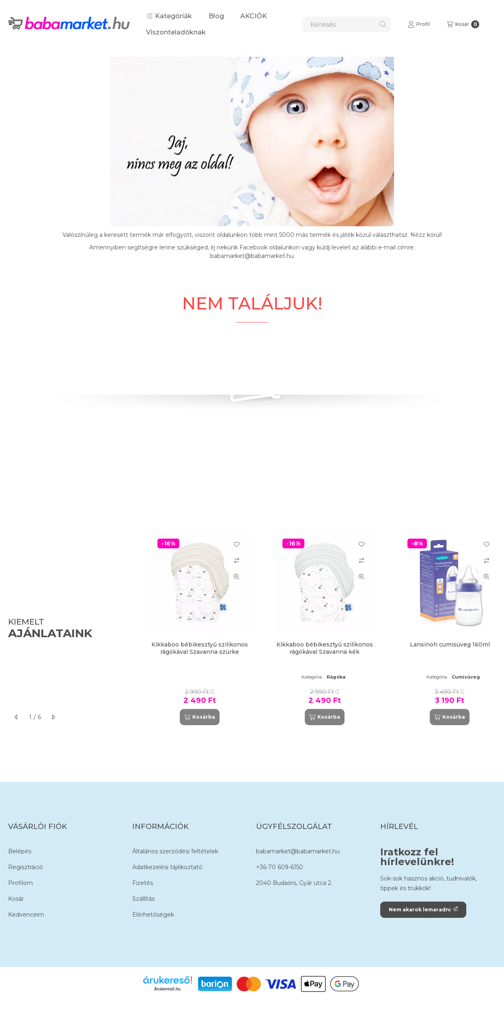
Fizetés (142, 883)
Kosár (16, 898)
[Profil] (418, 24)
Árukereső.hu (167, 988)
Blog (216, 16)
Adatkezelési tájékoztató (167, 867)
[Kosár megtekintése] (463, 24)
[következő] (53, 717)
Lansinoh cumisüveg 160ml (450, 644)
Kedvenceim (26, 914)
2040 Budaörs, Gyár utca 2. (294, 883)
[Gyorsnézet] (236, 577)
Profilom (20, 883)
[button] (169, 16)
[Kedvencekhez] (236, 544)
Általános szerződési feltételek (175, 851)
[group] (318, 629)
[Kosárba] (200, 717)
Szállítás (143, 898)
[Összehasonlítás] (236, 560)
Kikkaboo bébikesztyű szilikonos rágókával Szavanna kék (324, 648)
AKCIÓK (253, 16)
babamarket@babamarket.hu (298, 851)
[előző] (16, 717)
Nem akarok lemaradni (423, 909)
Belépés (19, 851)
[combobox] (346, 24)
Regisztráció (25, 867)
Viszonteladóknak (176, 32)
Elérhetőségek (153, 914)
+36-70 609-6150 (279, 867)
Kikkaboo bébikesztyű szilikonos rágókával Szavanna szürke (199, 648)
